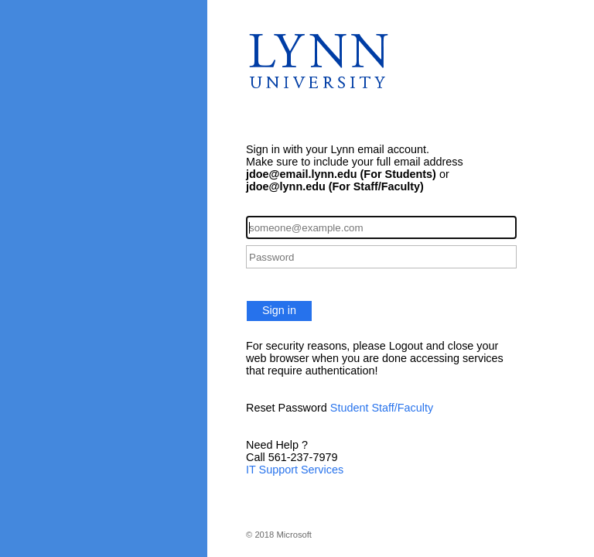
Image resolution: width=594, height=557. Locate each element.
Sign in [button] (279, 310)
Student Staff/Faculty (381, 408)
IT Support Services (294, 469)
